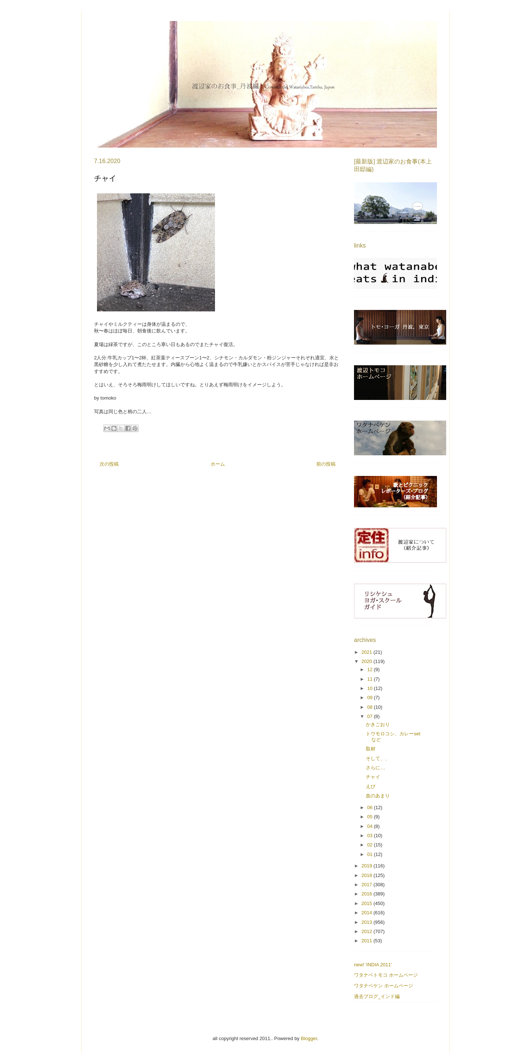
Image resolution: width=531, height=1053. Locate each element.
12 (370, 669)
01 (370, 854)
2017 (367, 884)
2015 (367, 903)
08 (370, 707)
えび (370, 786)
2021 (367, 652)
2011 (367, 940)
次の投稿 (109, 464)
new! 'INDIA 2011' (373, 964)
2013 (367, 922)
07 (370, 716)
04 (370, 826)
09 (370, 697)
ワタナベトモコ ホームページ (386, 975)
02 (370, 844)
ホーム (218, 464)
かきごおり (378, 724)
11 (370, 679)
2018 (367, 875)
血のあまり (378, 795)
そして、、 (378, 758)
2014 (367, 912)
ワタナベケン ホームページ (383, 985)
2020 (367, 661)
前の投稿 (326, 464)
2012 (367, 931)
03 (370, 835)
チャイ (373, 777)
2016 (367, 894)
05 (370, 816)
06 (370, 807)
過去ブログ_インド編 (377, 996)
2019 (367, 866)
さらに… (375, 767)
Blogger (309, 1038)
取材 (370, 749)
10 (370, 688)
